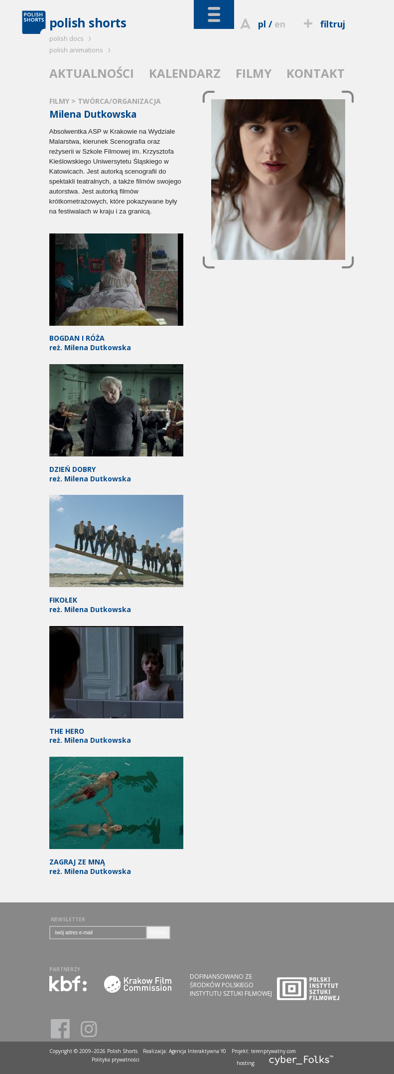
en (279, 24)
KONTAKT (315, 73)
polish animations (81, 49)
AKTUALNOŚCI (91, 73)
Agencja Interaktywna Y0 (197, 1051)
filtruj (322, 24)
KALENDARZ (185, 73)
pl (262, 24)
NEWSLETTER (68, 919)
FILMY (253, 73)
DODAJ (158, 932)
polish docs (71, 38)
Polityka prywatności (115, 1059)
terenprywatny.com (273, 1051)
